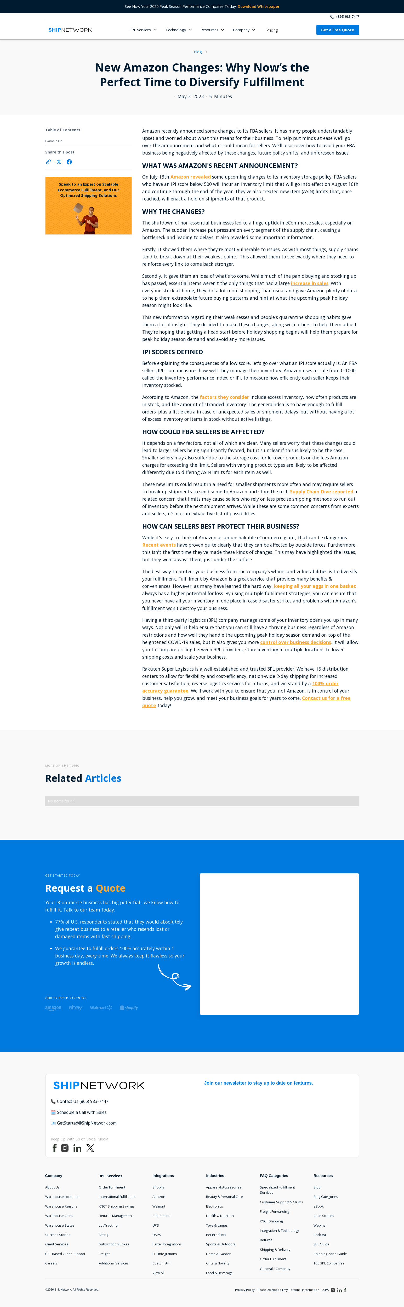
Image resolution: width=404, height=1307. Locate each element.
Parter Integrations (167, 1244)
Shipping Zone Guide (330, 1253)
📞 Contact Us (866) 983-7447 (79, 1101)
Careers (51, 1263)
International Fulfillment (117, 1196)
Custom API (161, 1263)
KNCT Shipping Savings (116, 1206)
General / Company (275, 1268)
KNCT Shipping (271, 1221)
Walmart (158, 1206)
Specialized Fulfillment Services (277, 1190)
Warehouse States (60, 1225)
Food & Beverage (219, 1272)
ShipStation (161, 1215)
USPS (156, 1234)
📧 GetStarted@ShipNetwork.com (84, 1123)
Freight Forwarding (274, 1211)
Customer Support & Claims (281, 1202)
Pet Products (216, 1234)
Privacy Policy (245, 1289)
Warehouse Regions (61, 1206)
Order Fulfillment (112, 1187)
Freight (104, 1253)
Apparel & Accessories (223, 1187)
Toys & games (217, 1225)
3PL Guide (321, 1244)
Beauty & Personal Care (224, 1196)
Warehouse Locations (62, 1196)
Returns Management (116, 1215)
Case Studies (324, 1215)
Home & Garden (218, 1253)
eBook (319, 1206)
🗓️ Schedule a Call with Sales (79, 1112)
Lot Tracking (108, 1225)
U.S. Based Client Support (65, 1253)
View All (158, 1272)
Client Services (56, 1244)
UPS (155, 1225)
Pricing (272, 30)
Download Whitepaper (259, 6)
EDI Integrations (164, 1253)
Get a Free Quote (337, 29)
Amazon (158, 1196)
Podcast (320, 1234)
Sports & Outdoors (221, 1244)
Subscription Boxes (114, 1244)
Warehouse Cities (59, 1215)
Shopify (158, 1187)
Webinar (320, 1225)
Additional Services (114, 1263)
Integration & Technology (279, 1230)
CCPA (325, 1289)
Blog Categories (326, 1196)
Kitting (103, 1234)
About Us (52, 1187)
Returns (266, 1240)
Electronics (214, 1206)
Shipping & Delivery (275, 1249)
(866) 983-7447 (347, 16)
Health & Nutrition (220, 1215)
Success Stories (57, 1234)
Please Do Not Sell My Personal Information (288, 1289)
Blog (317, 1187)
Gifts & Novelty (217, 1263)
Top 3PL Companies (329, 1263)
